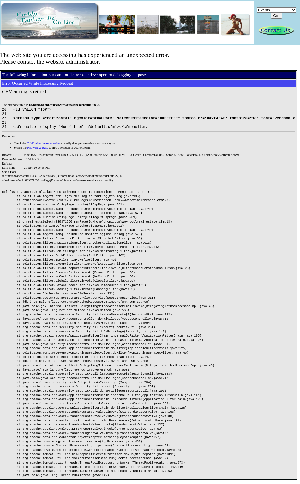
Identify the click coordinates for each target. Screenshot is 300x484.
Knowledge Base (37, 152)
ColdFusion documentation (43, 147)
